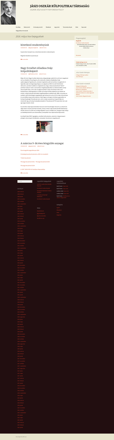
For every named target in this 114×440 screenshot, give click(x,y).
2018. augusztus (21, 344)
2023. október (20, 245)
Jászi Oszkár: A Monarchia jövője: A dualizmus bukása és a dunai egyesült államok (85, 92)
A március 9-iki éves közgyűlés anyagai (42, 143)
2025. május (20, 209)
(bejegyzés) (41, 213)
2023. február (20, 260)
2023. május (20, 253)
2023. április (20, 255)
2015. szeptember (21, 412)
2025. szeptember (21, 204)
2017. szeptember (21, 366)
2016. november (21, 388)
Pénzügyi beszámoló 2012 (28, 162)
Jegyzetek (56, 27)
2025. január (20, 218)
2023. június (20, 250)
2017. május (20, 373)
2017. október (20, 363)
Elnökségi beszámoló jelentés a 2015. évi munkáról (34, 154)
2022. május (20, 277)
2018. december (21, 334)
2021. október (20, 287)
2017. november (21, 361)
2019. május (20, 321)
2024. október (20, 223)
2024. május (20, 231)
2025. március (20, 213)
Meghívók (35, 47)
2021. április (20, 292)
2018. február (20, 353)
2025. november (21, 199)
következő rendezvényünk (35, 45)
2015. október (20, 410)
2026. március (20, 191)
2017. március (20, 378)
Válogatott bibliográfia (81, 86)
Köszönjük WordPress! (21, 436)
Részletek (78, 55)
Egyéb (31, 47)
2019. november (21, 309)
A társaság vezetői (37, 27)
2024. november (21, 221)
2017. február (20, 380)
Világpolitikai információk (22, 30)
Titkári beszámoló (26, 158)
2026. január (20, 196)
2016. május (20, 395)
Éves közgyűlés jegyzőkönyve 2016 (30, 150)
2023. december (21, 240)
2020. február (20, 302)
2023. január (20, 263)
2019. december (21, 307)
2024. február (20, 238)
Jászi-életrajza (79, 76)
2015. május (20, 417)
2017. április (20, 376)
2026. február (20, 194)
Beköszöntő (27, 27)
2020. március (20, 299)
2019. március (20, 326)
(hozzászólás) (41, 216)
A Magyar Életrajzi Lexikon (82, 75)
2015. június (20, 415)
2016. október (20, 390)
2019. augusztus (21, 317)
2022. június (20, 275)
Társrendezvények (67, 27)
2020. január (20, 304)
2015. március (20, 422)
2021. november (21, 285)
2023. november (21, 243)
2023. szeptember (21, 248)
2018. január (20, 356)
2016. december (21, 385)
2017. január (20, 383)
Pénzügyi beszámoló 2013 (43, 162)
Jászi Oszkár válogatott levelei (83, 96)
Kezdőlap (18, 27)
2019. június (20, 319)
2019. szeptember (21, 314)
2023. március (20, 258)
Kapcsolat (83, 27)
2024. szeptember (21, 226)
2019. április (20, 324)
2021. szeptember (21, 290)
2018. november (21, 336)
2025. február (20, 216)
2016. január (20, 405)
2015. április (20, 420)
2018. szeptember (21, 341)
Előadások (48, 27)
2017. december (21, 358)
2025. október (20, 201)
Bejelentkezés (40, 211)
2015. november (21, 407)
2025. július (19, 206)
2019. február (20, 329)
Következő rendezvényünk (82, 43)
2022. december (21, 265)
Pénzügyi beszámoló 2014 (28, 165)
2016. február (20, 403)
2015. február (20, 425)
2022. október (20, 270)
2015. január (20, 427)
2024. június (20, 228)
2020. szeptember (21, 297)
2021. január (20, 294)
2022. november (21, 267)
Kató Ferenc (44, 47)
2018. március (20, 351)
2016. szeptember (21, 393)
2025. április (20, 211)
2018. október (20, 339)
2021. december (21, 282)
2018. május (20, 346)
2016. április (20, 398)
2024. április (20, 233)
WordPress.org (40, 218)
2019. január (20, 331)
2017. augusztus (21, 368)
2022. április (20, 280)
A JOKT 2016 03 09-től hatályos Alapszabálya (33, 169)
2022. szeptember (21, 272)
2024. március (20, 236)
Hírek (76, 27)
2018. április (20, 349)
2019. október (20, 312)
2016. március (20, 400)
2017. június (20, 371)
